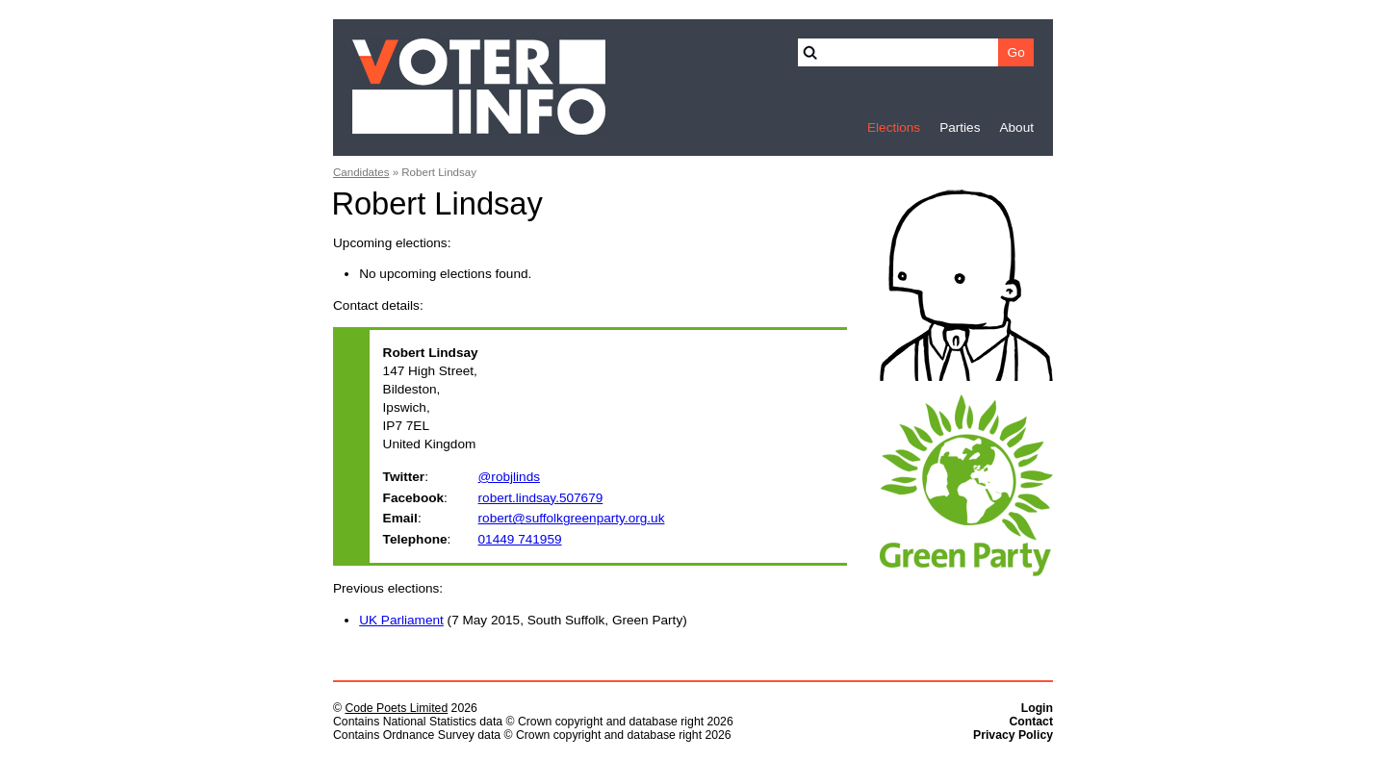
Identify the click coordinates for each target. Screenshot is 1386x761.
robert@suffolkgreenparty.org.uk (571, 518)
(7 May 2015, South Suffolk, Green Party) (523, 620)
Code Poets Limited (396, 708)
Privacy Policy (1013, 735)
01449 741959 (520, 539)
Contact (1031, 721)
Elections (893, 127)
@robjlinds (509, 476)
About (1016, 127)
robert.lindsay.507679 (540, 498)
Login (1037, 708)
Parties (959, 127)
